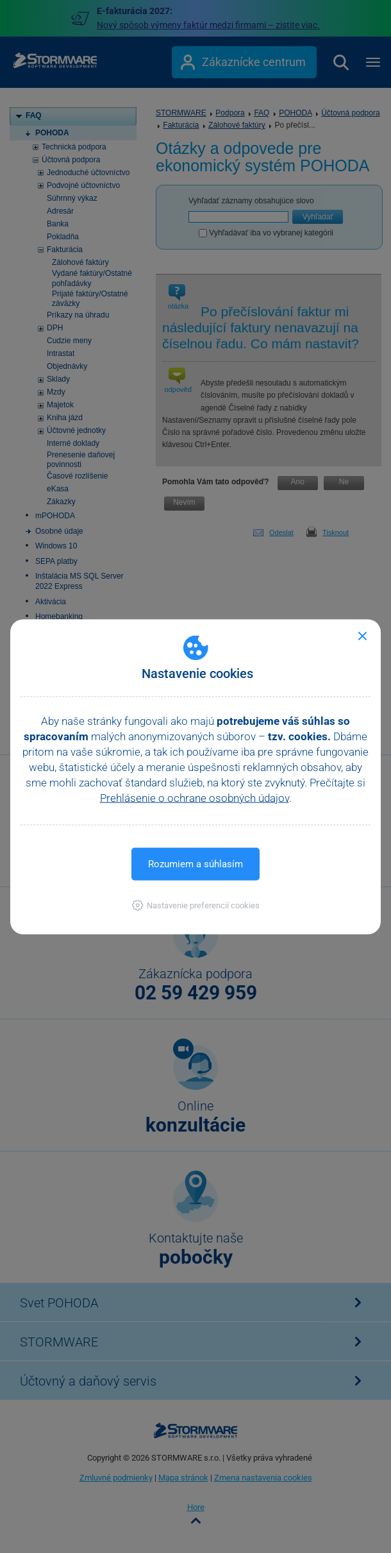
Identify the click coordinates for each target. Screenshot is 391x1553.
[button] (196, 905)
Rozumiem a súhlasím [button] (195, 863)
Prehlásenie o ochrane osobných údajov (194, 797)
